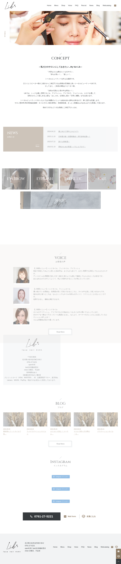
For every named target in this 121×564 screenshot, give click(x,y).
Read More (60, 464)
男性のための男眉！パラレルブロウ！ (72, 157)
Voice (70, 5)
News (91, 5)
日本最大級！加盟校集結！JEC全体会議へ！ (74, 147)
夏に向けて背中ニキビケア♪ (68, 141)
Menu (62, 547)
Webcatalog (107, 5)
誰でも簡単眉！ (64, 152)
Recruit (83, 5)
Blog (98, 5)
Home (49, 5)
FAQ (76, 5)
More (37, 156)
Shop (63, 5)
